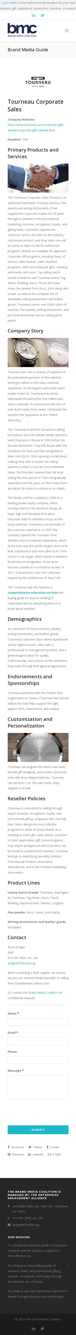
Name (13, 1013)
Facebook (16, 1147)
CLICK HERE (9, 3)
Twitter (35, 1147)
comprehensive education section (33, 592)
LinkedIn (35, 1154)
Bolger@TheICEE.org (21, 963)
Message (16, 1070)
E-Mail (54, 1154)
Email (13, 1032)
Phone (12, 1052)
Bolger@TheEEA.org (26, 1225)
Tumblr (53, 1147)
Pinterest (16, 1154)
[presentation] (38, 1111)
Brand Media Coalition (43, 992)
